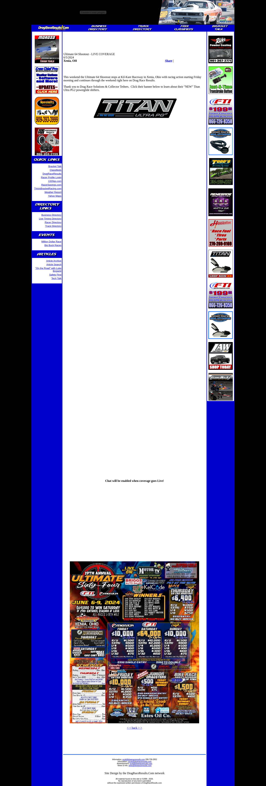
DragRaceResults (51, 173)
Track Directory (53, 226)
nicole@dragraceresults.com (139, 761)
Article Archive (53, 260)
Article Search (53, 264)
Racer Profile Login (51, 177)
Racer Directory (53, 222)
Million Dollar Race (51, 241)
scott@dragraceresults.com (133, 759)
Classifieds (55, 170)
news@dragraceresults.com (140, 766)
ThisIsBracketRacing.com (47, 188)
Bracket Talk (55, 166)
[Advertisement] (134, 41)
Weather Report (53, 192)
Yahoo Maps (54, 196)
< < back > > (134, 727)
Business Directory (51, 215)
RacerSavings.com (51, 184)
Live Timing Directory (50, 218)
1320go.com (55, 181)
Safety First (55, 274)
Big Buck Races (52, 245)
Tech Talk (56, 278)
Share (168, 60)
